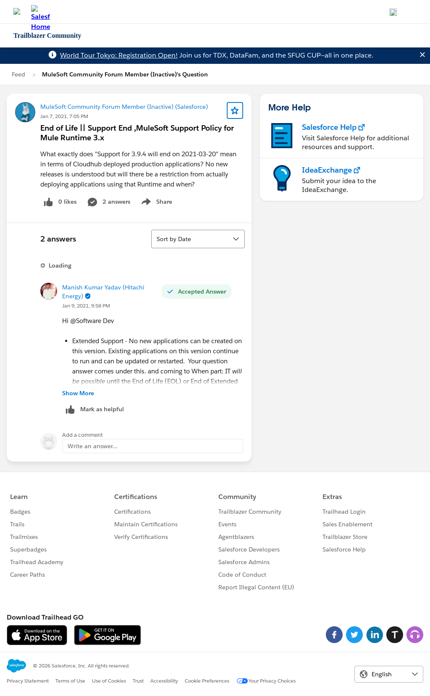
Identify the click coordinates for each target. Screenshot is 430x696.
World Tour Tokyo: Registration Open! (119, 55)
